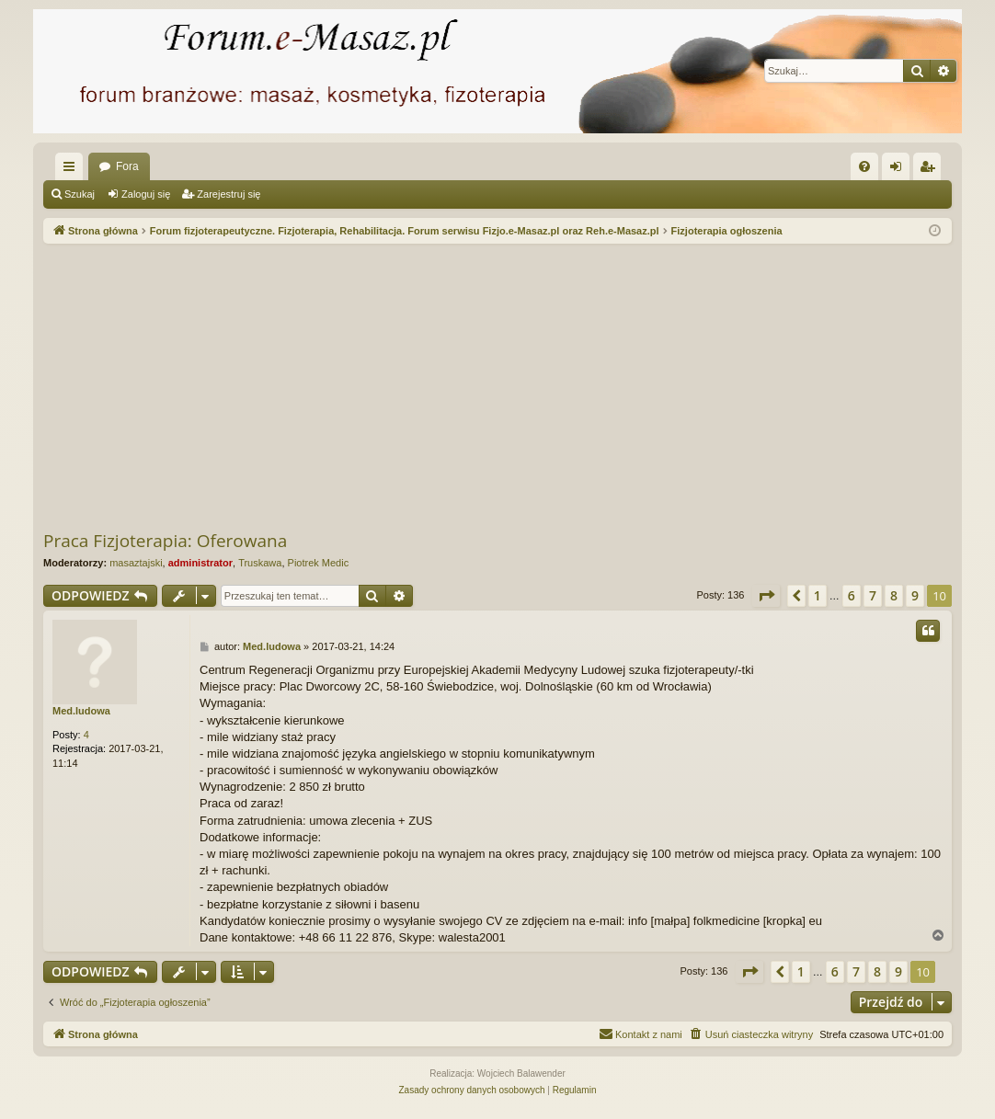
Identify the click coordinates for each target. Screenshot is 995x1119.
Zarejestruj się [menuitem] (931, 170)
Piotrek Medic (318, 562)
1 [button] (817, 595)
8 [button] (894, 595)
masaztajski (135, 562)
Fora (127, 166)
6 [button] (851, 595)
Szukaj (79, 194)
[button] (766, 596)
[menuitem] (864, 166)
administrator (200, 562)
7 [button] (872, 595)
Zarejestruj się (228, 194)
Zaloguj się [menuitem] (899, 170)
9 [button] (915, 595)
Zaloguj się (145, 194)
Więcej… (73, 170)
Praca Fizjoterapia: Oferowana (165, 541)
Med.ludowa (81, 710)
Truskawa (259, 562)
